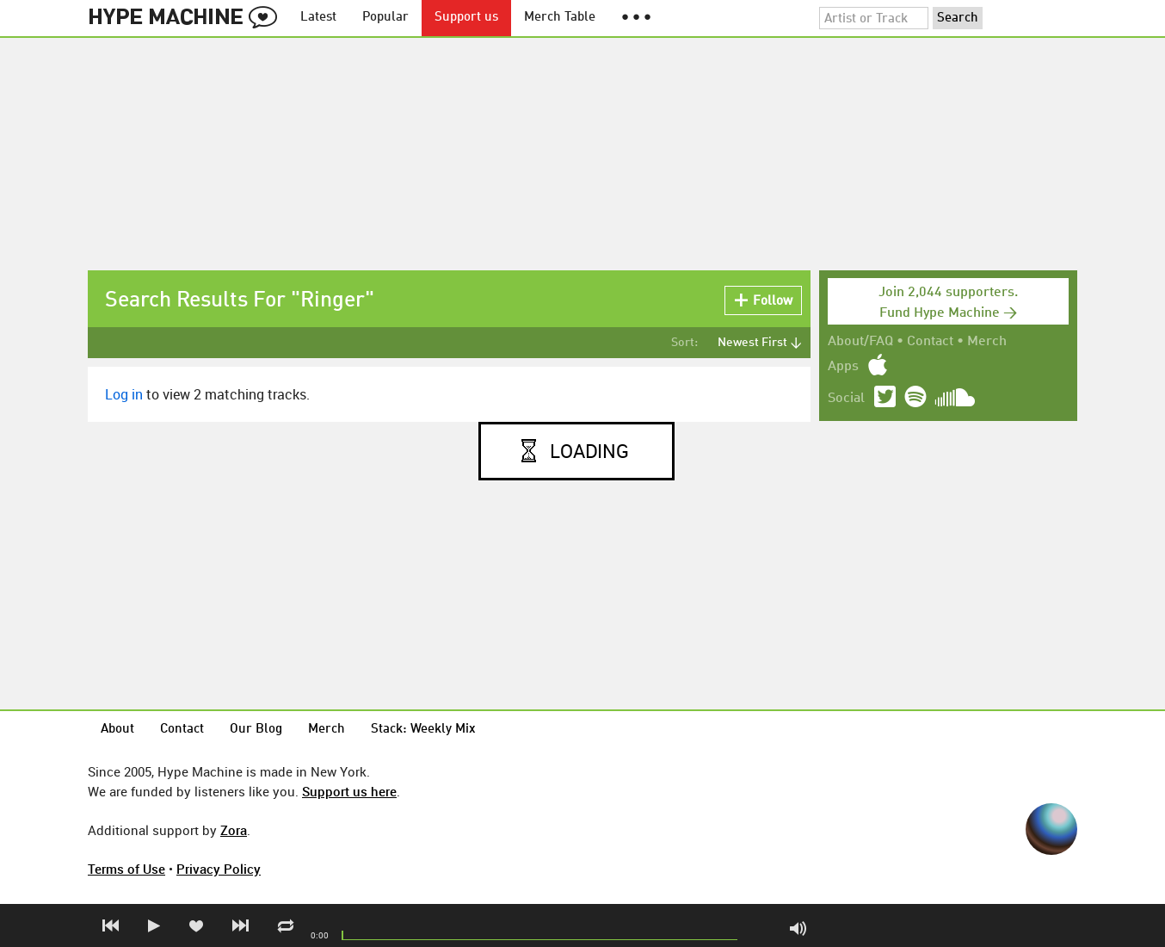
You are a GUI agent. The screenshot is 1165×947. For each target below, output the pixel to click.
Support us (466, 17)
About (117, 729)
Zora (233, 830)
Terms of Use (126, 868)
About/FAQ (860, 342)
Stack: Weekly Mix (423, 729)
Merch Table (559, 17)
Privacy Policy (218, 868)
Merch (987, 342)
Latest (318, 17)
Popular (385, 17)
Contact (930, 342)
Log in (124, 394)
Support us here (349, 791)
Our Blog (256, 729)
